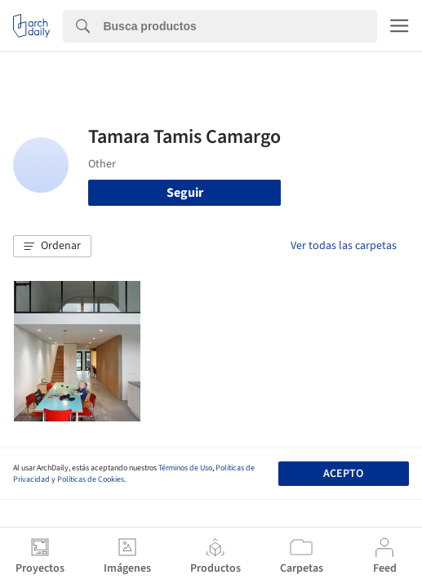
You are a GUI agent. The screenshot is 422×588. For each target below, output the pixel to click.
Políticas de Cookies (90, 479)
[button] (52, 246)
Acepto (343, 474)
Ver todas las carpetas (344, 246)
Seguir (185, 193)
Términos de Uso (185, 468)
